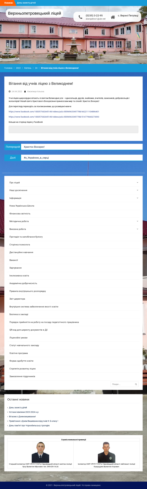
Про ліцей (14, 182)
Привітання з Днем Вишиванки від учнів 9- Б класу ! (33, 421)
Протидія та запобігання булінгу (26, 237)
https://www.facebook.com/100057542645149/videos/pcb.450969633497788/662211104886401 (54, 111)
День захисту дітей (26, 3)
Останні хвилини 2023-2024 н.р (24, 412)
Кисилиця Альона (35, 91)
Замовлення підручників (22, 376)
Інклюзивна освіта (19, 275)
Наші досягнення (18, 190)
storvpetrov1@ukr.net (96, 19)
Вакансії (13, 260)
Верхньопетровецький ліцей (34, 13)
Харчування (15, 268)
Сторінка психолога (19, 244)
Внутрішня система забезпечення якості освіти (33, 306)
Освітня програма (18, 353)
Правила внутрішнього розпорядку (27, 291)
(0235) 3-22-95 (94, 15)
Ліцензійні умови (18, 337)
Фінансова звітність (19, 213)
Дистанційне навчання (21, 252)
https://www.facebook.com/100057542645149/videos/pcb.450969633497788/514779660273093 (54, 117)
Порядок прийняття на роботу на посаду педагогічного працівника (44, 322)
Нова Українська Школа (21, 205)
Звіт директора (17, 299)
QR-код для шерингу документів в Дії (28, 330)
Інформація (15, 198)
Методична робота (19, 221)
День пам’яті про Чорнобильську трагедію (29, 425)
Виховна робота (17, 229)
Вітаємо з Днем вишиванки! (22, 416)
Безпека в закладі (18, 314)
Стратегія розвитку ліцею (22, 368)
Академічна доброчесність (23, 283)
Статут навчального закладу (24, 345)
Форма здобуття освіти (21, 361)
